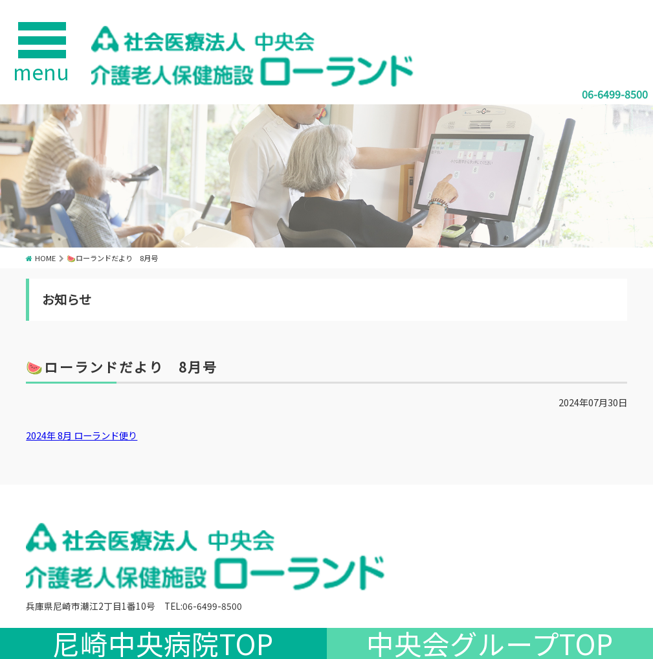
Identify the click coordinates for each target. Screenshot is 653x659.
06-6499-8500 (615, 94)
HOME (45, 258)
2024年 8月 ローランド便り (81, 435)
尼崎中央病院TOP (163, 643)
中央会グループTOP (490, 643)
